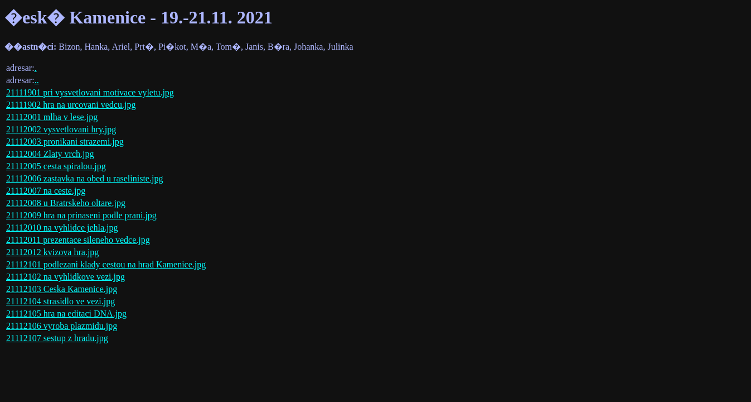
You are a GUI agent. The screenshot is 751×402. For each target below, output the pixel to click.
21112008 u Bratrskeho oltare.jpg (65, 203)
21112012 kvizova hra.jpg (52, 252)
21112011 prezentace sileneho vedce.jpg (78, 240)
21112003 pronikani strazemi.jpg (65, 141)
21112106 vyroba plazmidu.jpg (61, 326)
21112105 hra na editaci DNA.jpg (66, 313)
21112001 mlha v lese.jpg (52, 117)
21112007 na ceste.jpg (45, 190)
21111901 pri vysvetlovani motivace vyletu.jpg (90, 92)
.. (37, 80)
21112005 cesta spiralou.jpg (56, 166)
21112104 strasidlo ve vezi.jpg (60, 301)
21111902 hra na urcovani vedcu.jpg (70, 104)
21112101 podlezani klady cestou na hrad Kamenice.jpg (106, 264)
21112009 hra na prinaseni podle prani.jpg (81, 215)
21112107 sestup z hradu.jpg (57, 338)
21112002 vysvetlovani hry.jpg (61, 129)
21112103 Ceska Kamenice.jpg (61, 289)
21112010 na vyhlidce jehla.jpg (62, 227)
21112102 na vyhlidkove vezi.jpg (65, 276)
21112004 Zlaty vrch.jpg (50, 154)
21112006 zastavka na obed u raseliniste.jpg (84, 178)
